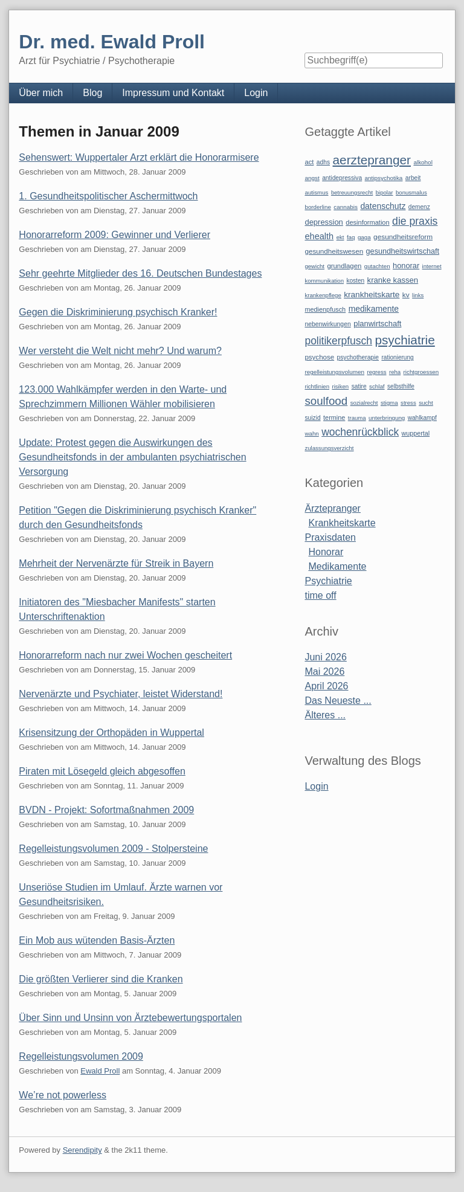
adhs (323, 162)
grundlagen (344, 265)
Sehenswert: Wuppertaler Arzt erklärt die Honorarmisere (139, 157)
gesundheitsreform (403, 237)
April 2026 (326, 686)
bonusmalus (411, 192)
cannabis (346, 207)
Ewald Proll (100, 1070)
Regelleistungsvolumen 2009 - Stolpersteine (113, 848)
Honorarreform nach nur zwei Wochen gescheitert (125, 655)
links (418, 295)
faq (351, 237)
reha (395, 372)
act (309, 162)
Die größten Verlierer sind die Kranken (100, 979)
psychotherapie (358, 357)
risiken (340, 386)
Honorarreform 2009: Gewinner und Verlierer (114, 235)
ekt (340, 237)
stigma (389, 402)
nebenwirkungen (327, 324)
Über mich (41, 93)
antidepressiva (342, 178)
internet (432, 266)
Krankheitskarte (341, 523)
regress (376, 372)
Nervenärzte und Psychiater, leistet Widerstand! (120, 694)
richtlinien (316, 386)
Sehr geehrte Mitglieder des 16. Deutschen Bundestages (140, 273)
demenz (419, 207)
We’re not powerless (62, 1095)
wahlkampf (422, 417)
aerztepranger (372, 160)
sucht (426, 402)
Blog (92, 93)
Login (256, 93)
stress (408, 402)
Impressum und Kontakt (173, 93)
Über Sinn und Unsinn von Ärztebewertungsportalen (130, 1018)
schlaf (376, 386)
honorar (406, 265)
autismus (316, 192)
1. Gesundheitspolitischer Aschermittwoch (108, 196)
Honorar (325, 552)
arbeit (413, 178)
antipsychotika (384, 178)
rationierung (397, 357)
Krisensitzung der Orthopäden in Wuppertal (111, 732)
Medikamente (337, 566)
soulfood (325, 401)
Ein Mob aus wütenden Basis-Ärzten (97, 940)
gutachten (377, 266)
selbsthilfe (400, 386)
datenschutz (382, 206)
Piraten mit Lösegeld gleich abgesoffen (102, 771)
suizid (312, 417)
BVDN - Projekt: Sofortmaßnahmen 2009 (106, 810)
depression (323, 222)
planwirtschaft (377, 323)
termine (334, 417)
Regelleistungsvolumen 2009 (81, 1056)
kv (406, 295)
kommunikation (324, 280)
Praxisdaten (330, 537)
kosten (355, 280)
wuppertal (416, 433)
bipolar (384, 192)
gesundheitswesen (333, 251)
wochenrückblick (360, 432)
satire (359, 386)
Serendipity (82, 1150)
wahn (311, 433)
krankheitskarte (371, 294)
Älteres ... (325, 715)
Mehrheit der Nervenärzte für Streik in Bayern (116, 563)
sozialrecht (364, 402)
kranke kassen (393, 280)
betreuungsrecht (352, 192)
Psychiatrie (328, 581)
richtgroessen (421, 372)
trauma (357, 417)
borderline (317, 207)
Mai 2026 (324, 671)
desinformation (367, 222)
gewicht (314, 266)
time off (320, 595)
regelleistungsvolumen (334, 372)
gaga (364, 237)
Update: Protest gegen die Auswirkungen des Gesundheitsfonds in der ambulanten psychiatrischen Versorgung (132, 457)
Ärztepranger (332, 508)
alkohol (422, 162)
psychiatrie (404, 340)
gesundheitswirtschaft (402, 251)
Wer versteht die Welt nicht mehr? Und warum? (120, 351)
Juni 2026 (325, 657)
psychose (319, 357)
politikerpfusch (338, 341)
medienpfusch (325, 309)
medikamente (374, 309)
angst (311, 178)
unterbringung (387, 417)
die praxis (414, 221)
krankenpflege (322, 295)
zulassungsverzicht (328, 448)
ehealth (319, 236)
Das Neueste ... (337, 700)
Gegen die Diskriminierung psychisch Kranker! (118, 312)
